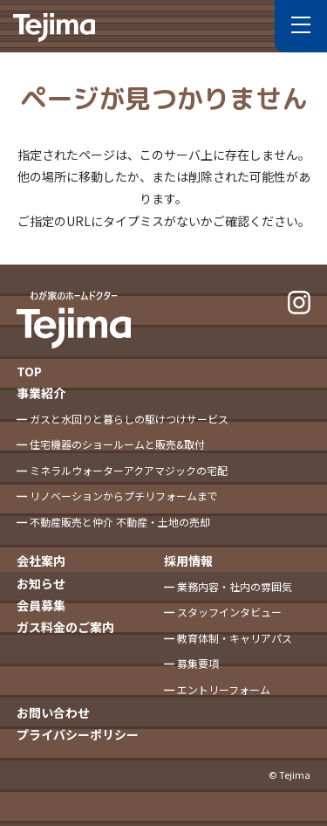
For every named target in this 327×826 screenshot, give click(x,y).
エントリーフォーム (223, 689)
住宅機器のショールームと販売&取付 (117, 444)
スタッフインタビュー (229, 611)
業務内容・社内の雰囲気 (234, 586)
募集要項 (198, 663)
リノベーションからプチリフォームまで (124, 495)
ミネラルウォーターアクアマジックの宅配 (129, 470)
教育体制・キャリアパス (234, 637)
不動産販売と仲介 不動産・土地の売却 (120, 521)
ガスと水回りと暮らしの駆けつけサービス (129, 418)
